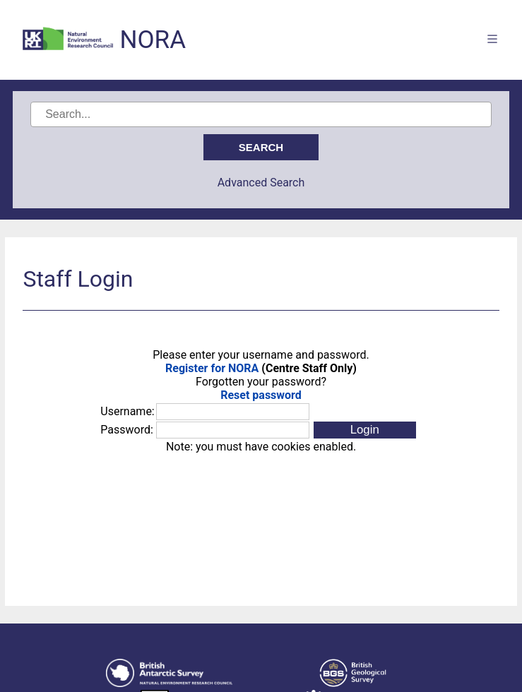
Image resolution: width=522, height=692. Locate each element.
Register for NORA (212, 368)
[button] (365, 430)
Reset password (261, 395)
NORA (153, 39)
